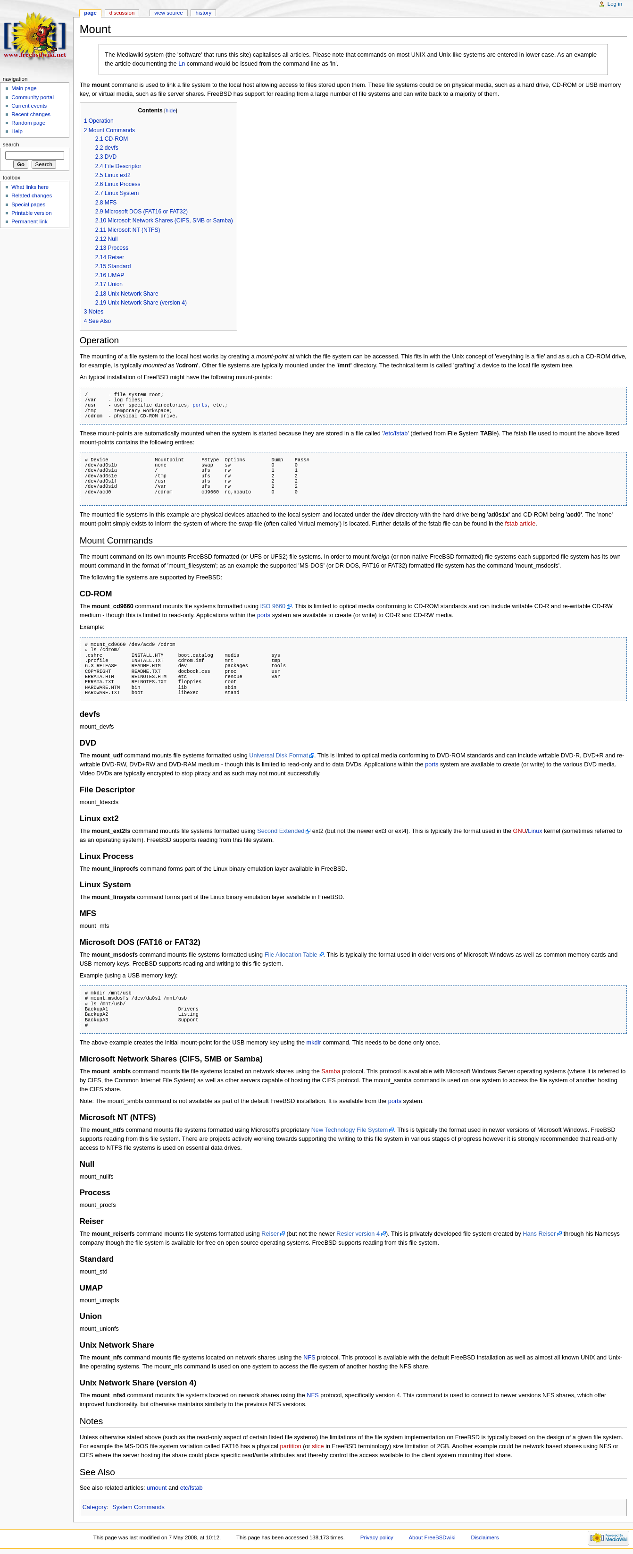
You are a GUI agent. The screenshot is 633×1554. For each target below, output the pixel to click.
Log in (615, 4)
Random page (28, 123)
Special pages (28, 204)
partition (290, 1446)
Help (17, 131)
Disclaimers (485, 1537)
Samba (330, 1071)
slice (318, 1446)
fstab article (520, 523)
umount (157, 1488)
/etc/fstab (395, 433)
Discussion (121, 13)
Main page (24, 88)
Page (90, 13)
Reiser (270, 1234)
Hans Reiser (539, 1234)
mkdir (314, 1042)
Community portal (32, 97)
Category (95, 1507)
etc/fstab (191, 1488)
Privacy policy (376, 1537)
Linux (535, 831)
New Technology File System (349, 1130)
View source (168, 13)
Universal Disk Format (278, 755)
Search (11, 144)
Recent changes (30, 114)
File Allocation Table (291, 954)
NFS (309, 1357)
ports (200, 405)
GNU (519, 831)
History (204, 13)
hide (170, 110)
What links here (30, 187)
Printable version (31, 213)
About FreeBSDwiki (432, 1537)
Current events (29, 106)
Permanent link (29, 221)
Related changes (31, 195)
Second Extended (280, 831)
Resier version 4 (358, 1234)
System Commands (138, 1507)
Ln (181, 63)
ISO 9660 (273, 606)
